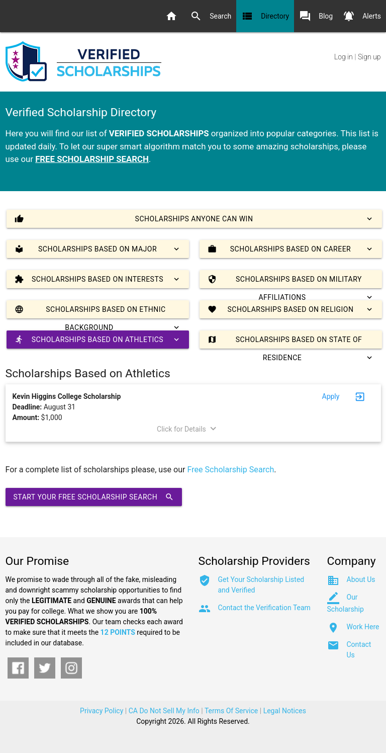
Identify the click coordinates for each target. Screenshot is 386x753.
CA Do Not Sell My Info (164, 711)
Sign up (369, 57)
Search (210, 16)
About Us (361, 579)
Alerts (362, 16)
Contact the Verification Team (264, 608)
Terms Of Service (231, 711)
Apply (331, 396)
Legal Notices (284, 711)
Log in (343, 57)
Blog (316, 16)
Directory (265, 16)
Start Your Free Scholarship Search (94, 497)
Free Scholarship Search (230, 469)
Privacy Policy (101, 711)
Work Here (363, 627)
